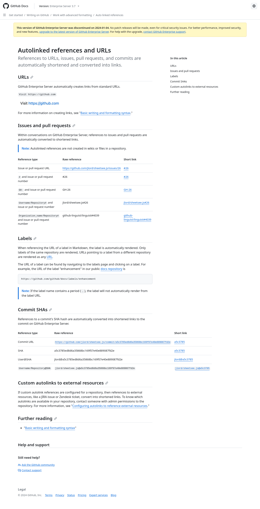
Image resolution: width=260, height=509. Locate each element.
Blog (113, 495)
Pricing (82, 495)
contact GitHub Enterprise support (164, 31)
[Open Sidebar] (4, 15)
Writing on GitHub (38, 15)
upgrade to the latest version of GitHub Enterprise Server (74, 31)
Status (71, 495)
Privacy (59, 495)
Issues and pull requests (46, 125)
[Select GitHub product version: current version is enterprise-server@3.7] (59, 6)
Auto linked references (109, 15)
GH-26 (127, 189)
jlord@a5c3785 (183, 359)
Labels (27, 238)
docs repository (111, 269)
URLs (25, 77)
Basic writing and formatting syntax (105, 113)
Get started (16, 15)
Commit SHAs (35, 309)
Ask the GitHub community (36, 465)
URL (49, 257)
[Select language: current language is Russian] (254, 6)
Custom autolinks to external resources (63, 383)
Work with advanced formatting (72, 15)
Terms (48, 495)
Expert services (98, 495)
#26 (126, 168)
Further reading (37, 418)
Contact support (29, 470)
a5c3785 (179, 342)
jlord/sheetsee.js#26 (136, 202)
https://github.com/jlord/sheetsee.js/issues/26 (92, 168)
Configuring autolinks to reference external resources (109, 406)
